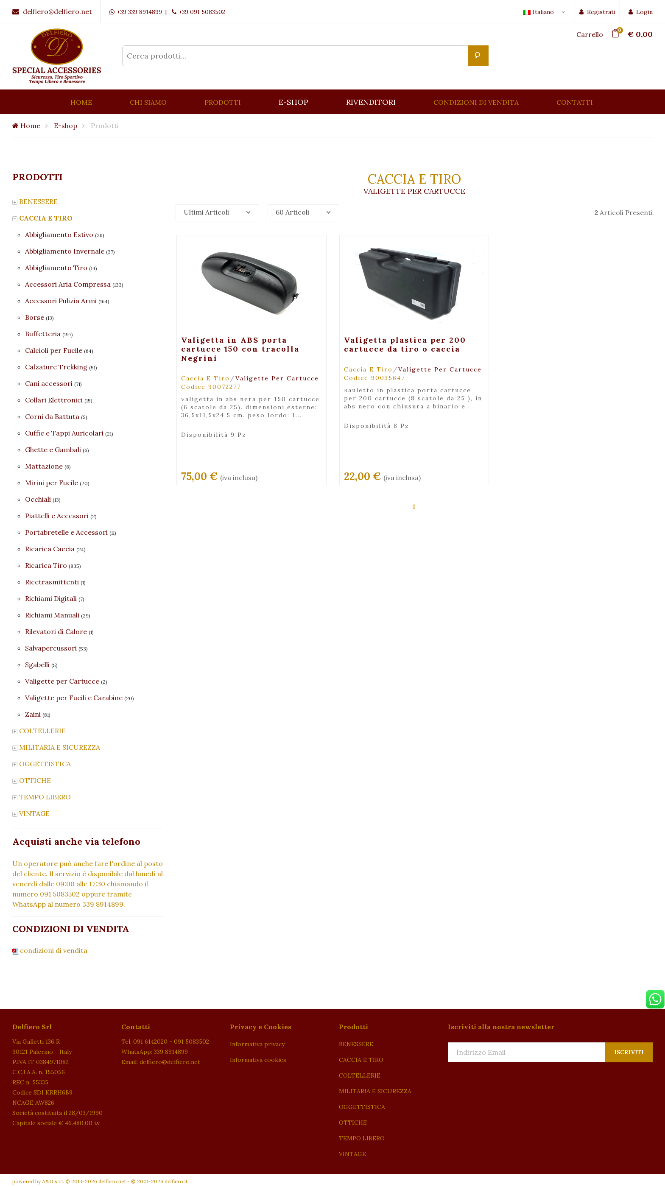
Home (26, 125)
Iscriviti (629, 1052)
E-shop (65, 125)
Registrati (597, 12)
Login (641, 12)
